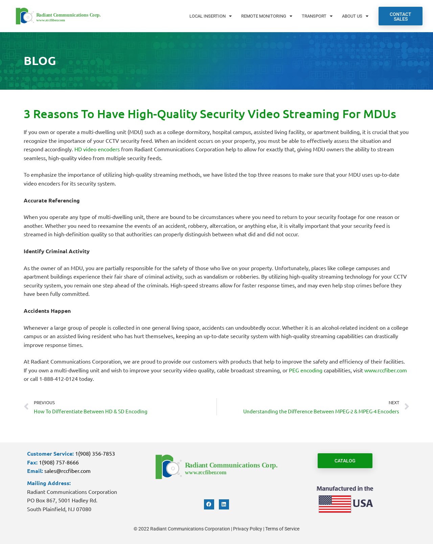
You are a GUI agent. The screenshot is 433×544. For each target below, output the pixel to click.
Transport (317, 16)
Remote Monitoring (266, 16)
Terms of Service (282, 528)
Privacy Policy (247, 528)
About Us (355, 16)
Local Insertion (210, 16)
